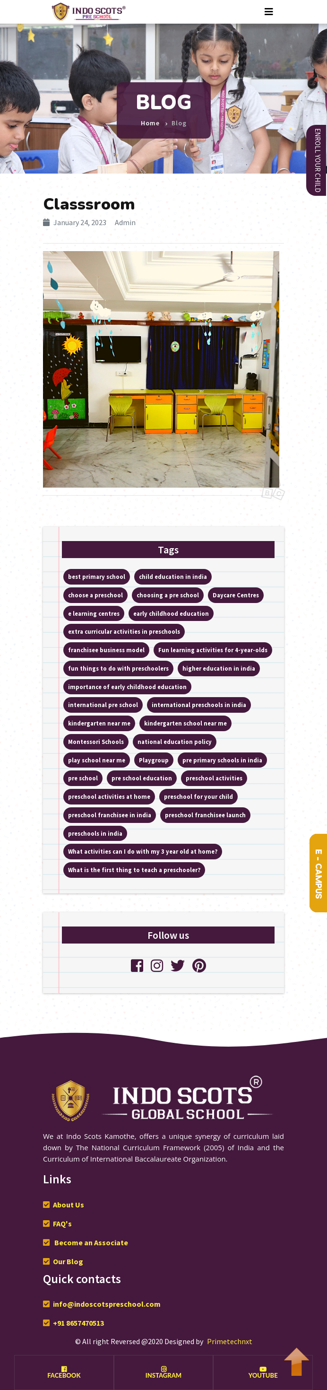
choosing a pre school (168, 595)
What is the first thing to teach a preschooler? (134, 870)
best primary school (96, 576)
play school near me (96, 760)
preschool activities (214, 778)
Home (150, 119)
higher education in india (218, 668)
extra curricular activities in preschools (124, 631)
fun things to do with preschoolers (118, 668)
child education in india (173, 576)
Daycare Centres (236, 595)
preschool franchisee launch (205, 815)
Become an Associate (90, 1242)
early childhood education (171, 613)
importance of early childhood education (127, 687)
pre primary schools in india (222, 760)
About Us (68, 1204)
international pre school (103, 704)
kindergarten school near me (185, 723)
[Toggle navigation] (268, 12)
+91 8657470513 (78, 1323)
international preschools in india (199, 704)
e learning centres (94, 613)
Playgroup (154, 760)
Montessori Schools (96, 741)
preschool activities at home (109, 796)
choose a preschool (95, 595)
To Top (296, 1357)
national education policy (175, 741)
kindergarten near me (99, 723)
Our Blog (68, 1261)
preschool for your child (198, 796)
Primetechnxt (229, 1341)
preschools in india (95, 833)
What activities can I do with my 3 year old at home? (142, 851)
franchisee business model (106, 650)
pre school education (142, 778)
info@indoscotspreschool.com (107, 1304)
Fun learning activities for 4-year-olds (212, 650)
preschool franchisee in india (109, 815)
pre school (83, 778)
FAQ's (62, 1223)
